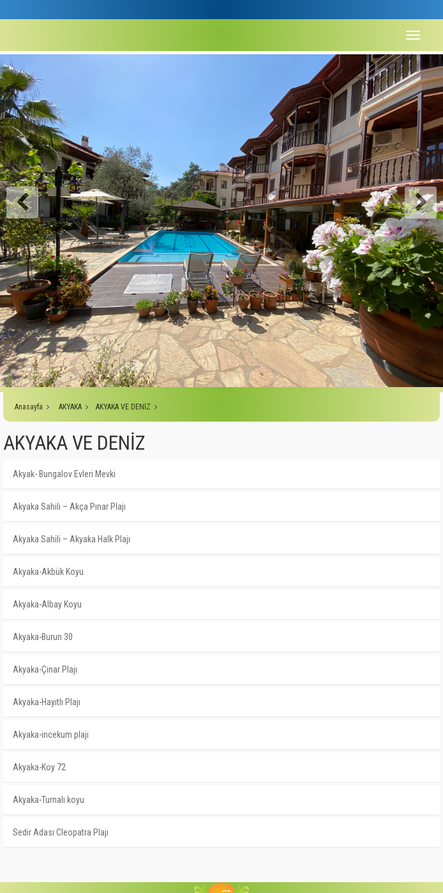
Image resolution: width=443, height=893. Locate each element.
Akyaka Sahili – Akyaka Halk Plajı (71, 539)
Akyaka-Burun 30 (43, 637)
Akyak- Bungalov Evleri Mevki (64, 474)
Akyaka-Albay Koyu (47, 604)
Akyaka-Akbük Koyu (48, 572)
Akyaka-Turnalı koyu (48, 800)
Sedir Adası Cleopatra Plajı (61, 832)
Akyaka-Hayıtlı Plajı (46, 702)
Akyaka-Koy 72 (39, 767)
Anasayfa (29, 406)
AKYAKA (70, 406)
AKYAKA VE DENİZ (123, 406)
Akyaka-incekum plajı (51, 734)
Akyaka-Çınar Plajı (45, 669)
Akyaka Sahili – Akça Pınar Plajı (69, 506)
